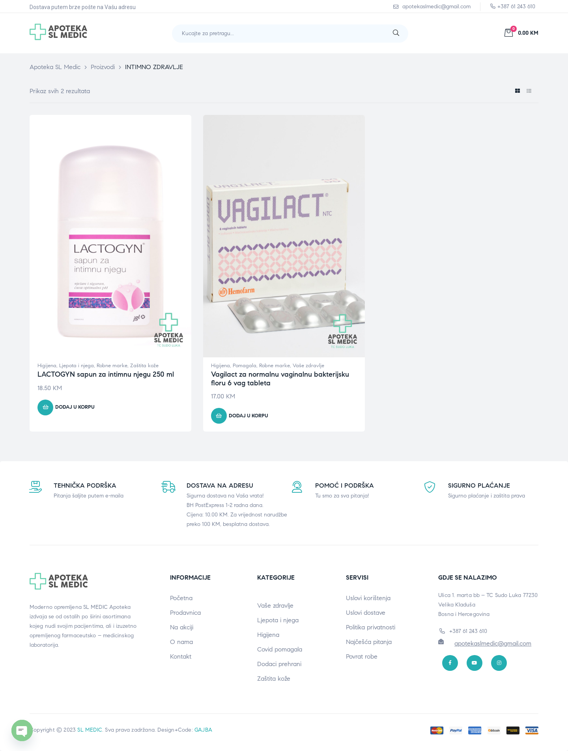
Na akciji (181, 627)
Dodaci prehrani (279, 664)
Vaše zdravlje (308, 365)
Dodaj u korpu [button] (75, 407)
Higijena (46, 365)
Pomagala (244, 365)
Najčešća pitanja (369, 642)
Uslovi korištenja (368, 598)
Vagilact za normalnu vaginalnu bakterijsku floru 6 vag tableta (280, 378)
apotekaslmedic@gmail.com (492, 643)
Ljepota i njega (76, 365)
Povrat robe (361, 656)
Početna (181, 598)
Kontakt (180, 656)
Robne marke (112, 365)
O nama (181, 642)
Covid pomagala (279, 649)
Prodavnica (185, 612)
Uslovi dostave (365, 612)
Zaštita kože (144, 365)
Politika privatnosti (370, 627)
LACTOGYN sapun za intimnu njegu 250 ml (105, 374)
